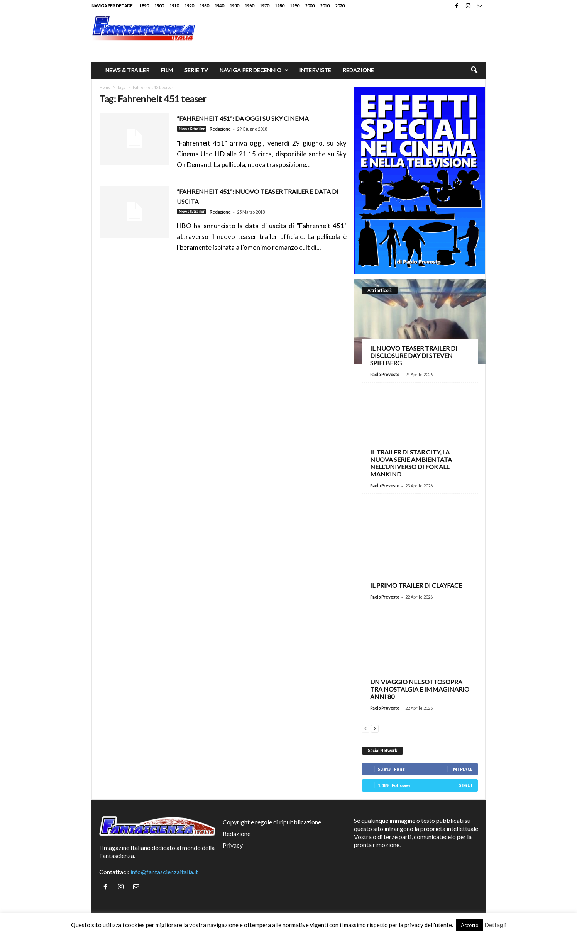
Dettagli (495, 924)
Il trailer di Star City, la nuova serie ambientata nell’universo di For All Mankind (411, 463)
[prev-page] (365, 728)
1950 (234, 5)
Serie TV (196, 70)
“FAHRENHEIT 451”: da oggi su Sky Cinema (243, 118)
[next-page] (375, 728)
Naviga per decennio (254, 70)
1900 (159, 5)
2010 (324, 5)
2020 (339, 5)
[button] (473, 70)
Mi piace (462, 769)
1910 (174, 5)
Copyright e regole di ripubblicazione (272, 822)
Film (167, 70)
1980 (279, 5)
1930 (204, 5)
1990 (294, 5)
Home (105, 87)
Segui (465, 785)
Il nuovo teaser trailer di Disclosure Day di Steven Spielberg (413, 355)
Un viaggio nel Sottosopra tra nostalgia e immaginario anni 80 (419, 689)
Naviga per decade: (112, 5)
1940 (219, 5)
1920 (189, 5)
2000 (309, 5)
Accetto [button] (470, 925)
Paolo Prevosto (384, 374)
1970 (264, 5)
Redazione (358, 70)
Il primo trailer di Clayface (416, 585)
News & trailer (127, 70)
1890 (144, 5)
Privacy (233, 845)
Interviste (315, 70)
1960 (249, 5)
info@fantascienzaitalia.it (164, 871)
